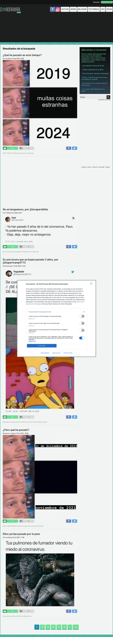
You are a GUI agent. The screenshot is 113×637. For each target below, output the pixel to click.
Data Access (56, 353)
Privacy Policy (68, 353)
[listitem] (56, 312)
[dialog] (56, 318)
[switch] (81, 316)
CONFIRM (42, 346)
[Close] (92, 284)
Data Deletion (45, 353)
